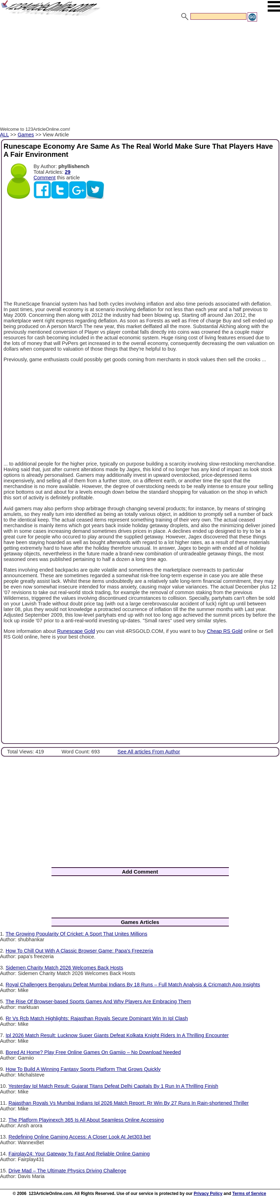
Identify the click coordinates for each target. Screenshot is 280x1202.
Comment (44, 177)
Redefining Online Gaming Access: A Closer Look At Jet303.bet (79, 1137)
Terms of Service (249, 1193)
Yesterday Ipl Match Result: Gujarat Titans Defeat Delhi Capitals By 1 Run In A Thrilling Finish (113, 1086)
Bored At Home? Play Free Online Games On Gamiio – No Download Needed (93, 1052)
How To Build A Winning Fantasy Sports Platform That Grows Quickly (83, 1069)
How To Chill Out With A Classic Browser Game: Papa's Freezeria (79, 951)
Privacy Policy (208, 1193)
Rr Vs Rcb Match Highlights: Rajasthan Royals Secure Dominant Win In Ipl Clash (97, 1018)
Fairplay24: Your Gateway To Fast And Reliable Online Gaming (79, 1154)
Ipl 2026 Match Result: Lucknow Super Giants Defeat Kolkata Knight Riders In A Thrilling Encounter (117, 1035)
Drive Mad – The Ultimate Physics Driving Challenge (67, 1170)
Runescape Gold (76, 631)
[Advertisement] (140, 75)
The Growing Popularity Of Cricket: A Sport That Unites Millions (76, 934)
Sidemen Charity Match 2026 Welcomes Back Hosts (64, 967)
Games (26, 134)
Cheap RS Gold (225, 631)
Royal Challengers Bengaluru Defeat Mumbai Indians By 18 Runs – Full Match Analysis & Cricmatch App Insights (133, 984)
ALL (4, 134)
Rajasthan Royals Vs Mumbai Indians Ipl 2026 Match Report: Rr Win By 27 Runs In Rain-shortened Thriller (128, 1103)
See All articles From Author (148, 751)
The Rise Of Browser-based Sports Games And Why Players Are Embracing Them (98, 1001)
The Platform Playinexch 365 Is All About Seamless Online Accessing (86, 1120)
